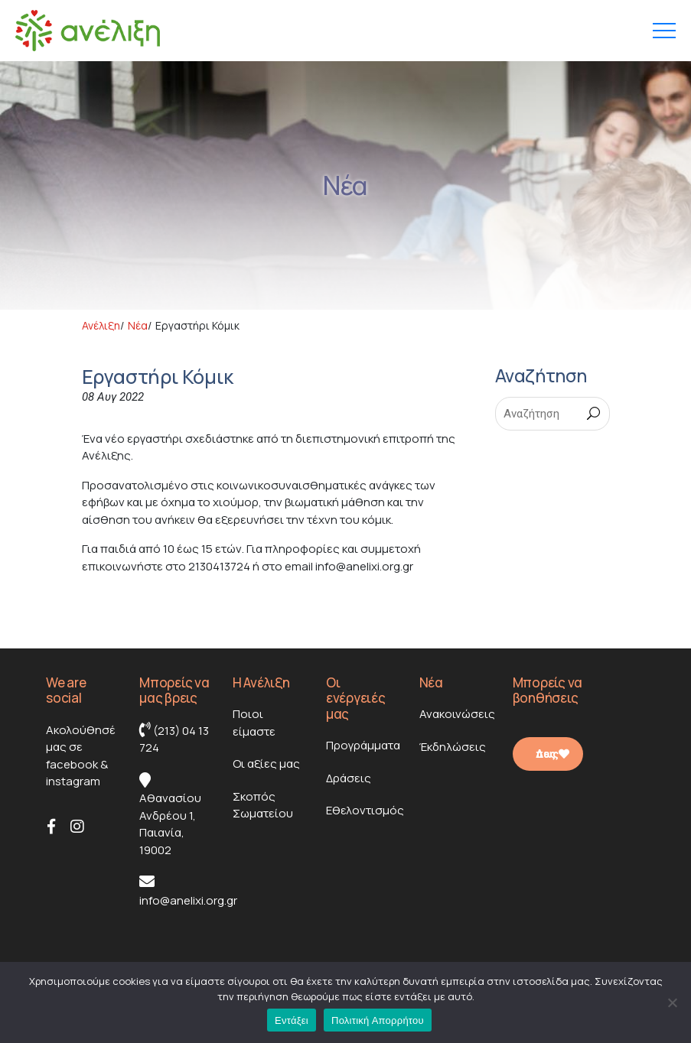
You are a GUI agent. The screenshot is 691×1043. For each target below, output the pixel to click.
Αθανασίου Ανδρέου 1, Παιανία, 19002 (170, 815)
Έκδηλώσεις (452, 747)
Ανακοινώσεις (457, 714)
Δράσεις (348, 778)
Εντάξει (291, 1020)
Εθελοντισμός (365, 810)
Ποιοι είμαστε (254, 722)
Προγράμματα (363, 745)
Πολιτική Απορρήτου (377, 1020)
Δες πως (552, 754)
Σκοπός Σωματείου (263, 805)
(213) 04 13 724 (174, 739)
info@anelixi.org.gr (188, 891)
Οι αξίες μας (266, 763)
